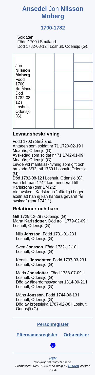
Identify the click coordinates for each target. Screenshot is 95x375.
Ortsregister (76, 334)
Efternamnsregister (36, 334)
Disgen (73, 366)
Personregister (52, 324)
